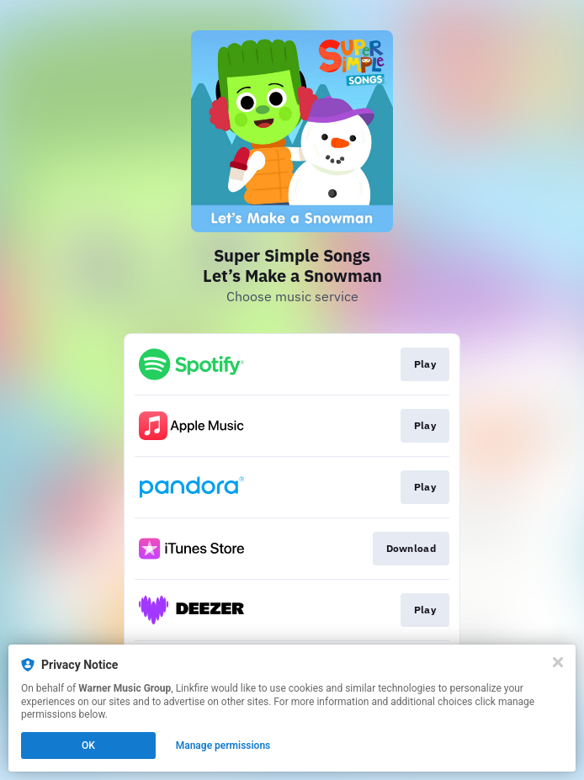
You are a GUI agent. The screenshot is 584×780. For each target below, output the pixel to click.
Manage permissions (223, 745)
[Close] (557, 662)
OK (88, 745)
